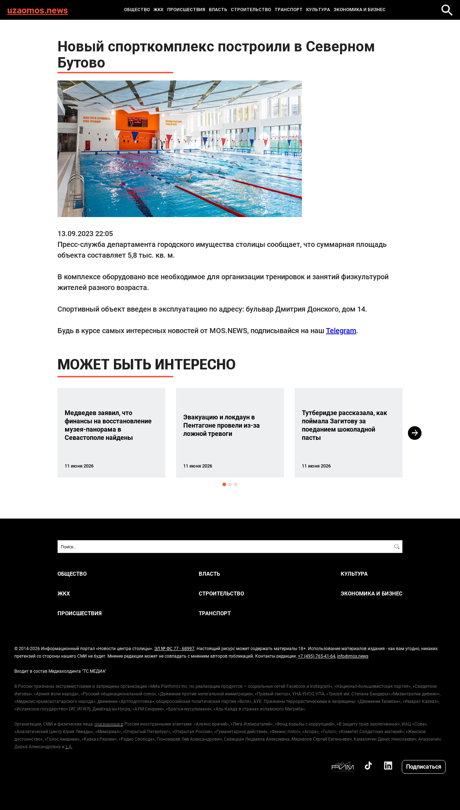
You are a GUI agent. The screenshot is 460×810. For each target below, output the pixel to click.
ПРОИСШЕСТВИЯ (186, 9)
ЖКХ (158, 9)
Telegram (341, 330)
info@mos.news (352, 656)
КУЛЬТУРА (318, 9)
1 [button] (224, 484)
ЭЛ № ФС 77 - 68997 (174, 648)
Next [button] (415, 433)
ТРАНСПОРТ (289, 9)
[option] (111, 433)
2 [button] (230, 484)
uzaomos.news (37, 9)
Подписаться (423, 766)
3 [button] (236, 484)
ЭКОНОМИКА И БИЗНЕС (360, 9)
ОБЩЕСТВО (137, 9)
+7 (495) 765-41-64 (316, 656)
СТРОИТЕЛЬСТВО (251, 9)
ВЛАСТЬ (218, 9)
